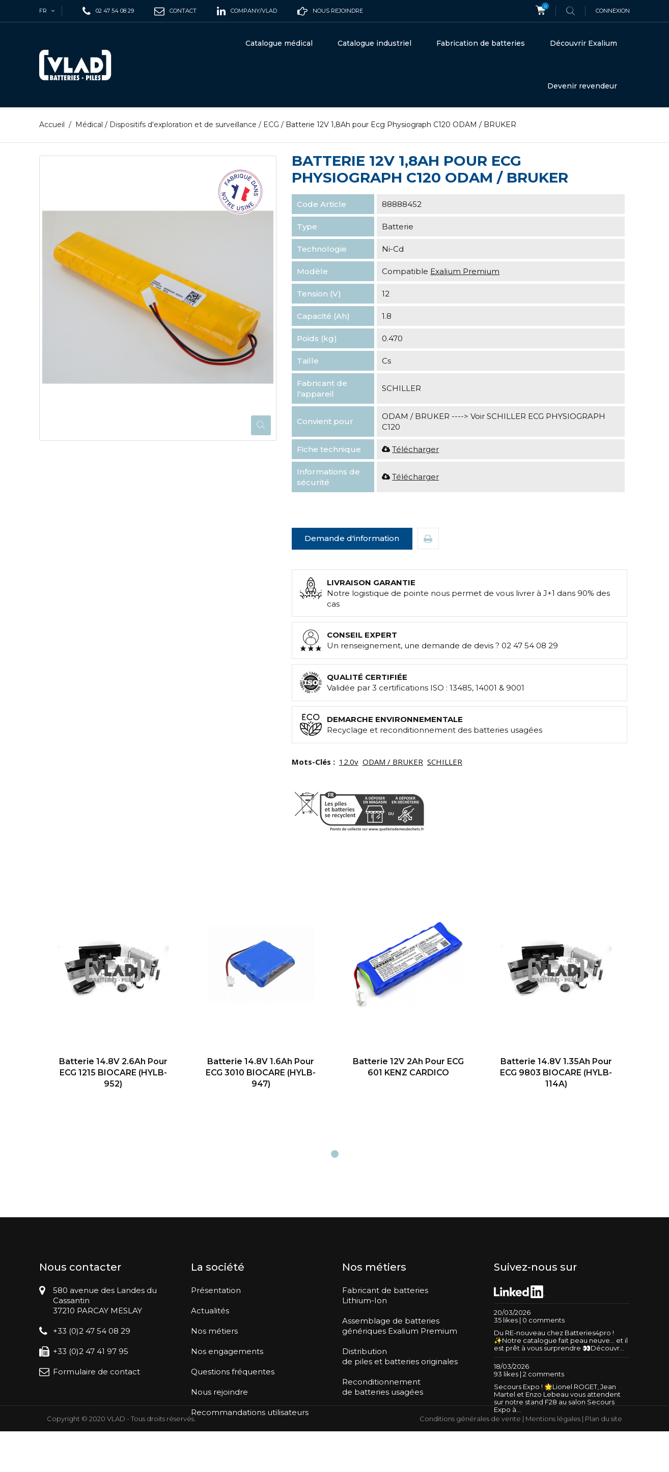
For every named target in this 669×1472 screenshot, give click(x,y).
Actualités (210, 1310)
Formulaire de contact (96, 1371)
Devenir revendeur (582, 86)
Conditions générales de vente (470, 1459)
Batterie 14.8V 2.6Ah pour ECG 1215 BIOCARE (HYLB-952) (113, 1072)
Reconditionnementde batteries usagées (382, 1387)
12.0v (348, 762)
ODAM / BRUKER (393, 762)
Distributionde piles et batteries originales (400, 1356)
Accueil (52, 124)
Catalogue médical (279, 43)
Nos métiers (214, 1331)
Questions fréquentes (232, 1371)
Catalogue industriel (374, 43)
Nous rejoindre (219, 1392)
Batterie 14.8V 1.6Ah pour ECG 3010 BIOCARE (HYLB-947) (261, 1072)
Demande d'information (351, 538)
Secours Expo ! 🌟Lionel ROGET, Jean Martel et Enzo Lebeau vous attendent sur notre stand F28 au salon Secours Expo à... (557, 1398)
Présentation (216, 1290)
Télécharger (415, 449)
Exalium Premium (464, 271)
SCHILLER (444, 762)
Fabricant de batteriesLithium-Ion (385, 1295)
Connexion (613, 10)
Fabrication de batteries (480, 43)
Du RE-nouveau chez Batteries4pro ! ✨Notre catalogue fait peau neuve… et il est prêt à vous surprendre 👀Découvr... (561, 1340)
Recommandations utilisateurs (250, 1412)
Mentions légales (552, 1459)
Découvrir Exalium (583, 43)
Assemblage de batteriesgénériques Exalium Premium (399, 1326)
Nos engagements (227, 1351)
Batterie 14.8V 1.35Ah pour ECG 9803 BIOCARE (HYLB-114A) (556, 1072)
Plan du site (603, 1459)
